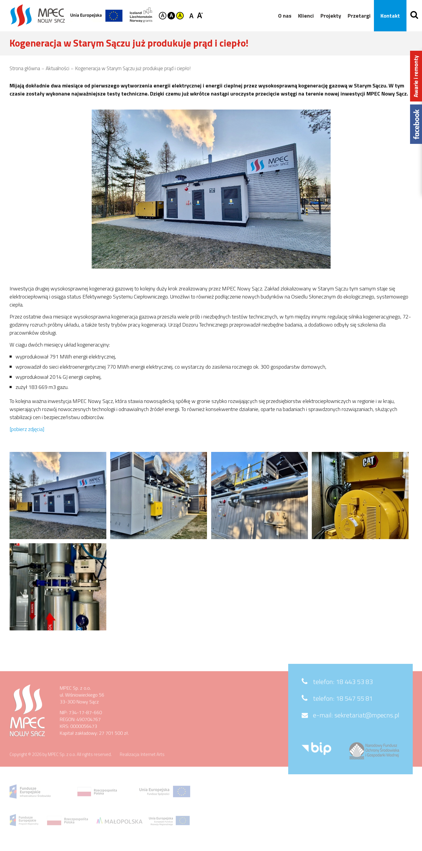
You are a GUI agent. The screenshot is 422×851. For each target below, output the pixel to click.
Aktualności (57, 68)
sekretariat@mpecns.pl (366, 724)
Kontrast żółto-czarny (180, 15)
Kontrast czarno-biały (171, 15)
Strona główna (25, 68)
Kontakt (388, 16)
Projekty (328, 16)
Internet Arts (153, 763)
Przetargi (357, 16)
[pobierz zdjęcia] (27, 429)
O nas (282, 16)
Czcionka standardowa (192, 15)
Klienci (304, 16)
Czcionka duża (200, 15)
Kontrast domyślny (162, 15)
